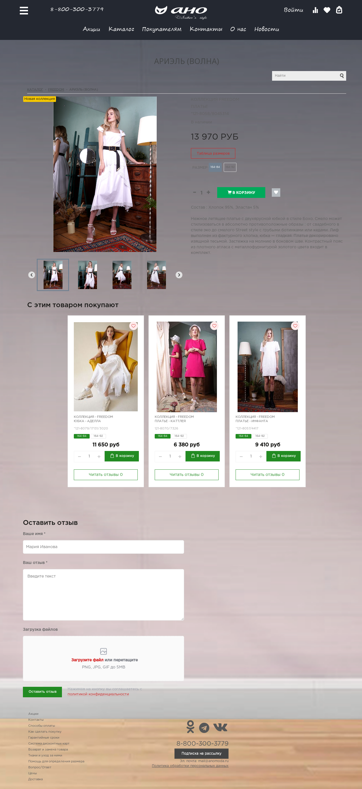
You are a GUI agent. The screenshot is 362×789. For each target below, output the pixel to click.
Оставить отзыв (43, 691)
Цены (32, 773)
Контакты (205, 28)
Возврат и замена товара (48, 749)
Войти (294, 10)
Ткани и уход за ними (45, 755)
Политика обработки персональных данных (190, 765)
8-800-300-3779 (77, 9)
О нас (238, 28)
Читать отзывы (106, 474)
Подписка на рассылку (201, 753)
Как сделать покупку (45, 731)
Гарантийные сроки (43, 737)
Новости (266, 28)
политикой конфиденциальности (98, 694)
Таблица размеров (213, 153)
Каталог (121, 28)
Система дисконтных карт (49, 743)
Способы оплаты (41, 725)
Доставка (35, 779)
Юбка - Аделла (87, 421)
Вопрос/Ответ (39, 767)
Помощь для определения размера (56, 761)
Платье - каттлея (170, 421)
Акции (91, 28)
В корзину (241, 192)
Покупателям (162, 28)
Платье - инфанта (252, 421)
